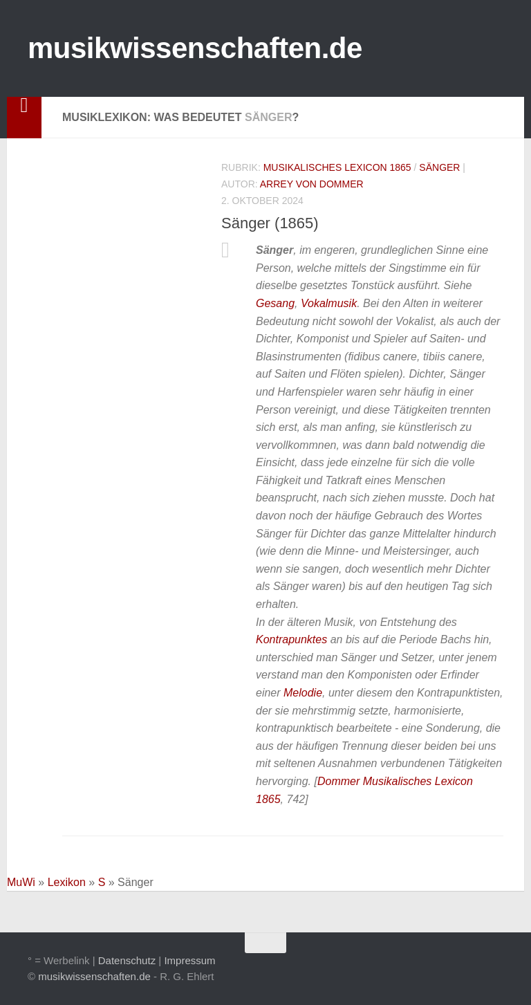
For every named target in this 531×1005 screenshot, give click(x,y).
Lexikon (67, 882)
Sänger (439, 167)
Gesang (275, 303)
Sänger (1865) (270, 223)
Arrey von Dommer (312, 184)
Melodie (302, 693)
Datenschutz (127, 960)
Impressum (189, 960)
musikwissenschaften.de (195, 48)
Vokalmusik (329, 303)
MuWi (21, 882)
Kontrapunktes (291, 639)
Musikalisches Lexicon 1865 (337, 167)
